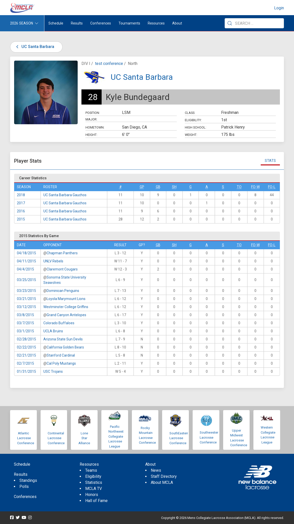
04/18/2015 (26, 253)
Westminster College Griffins (65, 307)
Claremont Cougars (62, 269)
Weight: (191, 135)
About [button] (177, 23)
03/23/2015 (26, 291)
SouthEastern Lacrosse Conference (179, 438)
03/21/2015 (26, 299)
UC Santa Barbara (34, 46)
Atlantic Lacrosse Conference (25, 438)
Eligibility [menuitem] (93, 476)
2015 (21, 219)
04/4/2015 (25, 269)
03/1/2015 (25, 331)
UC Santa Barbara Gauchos (64, 195)
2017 (21, 203)
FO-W (255, 187)
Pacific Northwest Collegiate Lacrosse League (116, 436)
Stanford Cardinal (61, 355)
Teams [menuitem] (91, 470)
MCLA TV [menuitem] (93, 488)
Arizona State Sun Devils (63, 339)
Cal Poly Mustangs (61, 363)
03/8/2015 (25, 315)
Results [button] (77, 23)
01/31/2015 (26, 371)
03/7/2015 (25, 323)
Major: (91, 119)
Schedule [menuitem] (55, 23)
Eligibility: (193, 120)
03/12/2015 (26, 307)
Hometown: (94, 127)
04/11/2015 (26, 261)
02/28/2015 (26, 339)
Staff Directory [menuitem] (164, 476)
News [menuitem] (156, 470)
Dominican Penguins (63, 291)
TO (239, 187)
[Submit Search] (230, 23)
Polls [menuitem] (24, 486)
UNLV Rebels (53, 261)
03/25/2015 (26, 280)
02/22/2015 (26, 347)
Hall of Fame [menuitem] (96, 500)
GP (142, 187)
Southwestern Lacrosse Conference (210, 437)
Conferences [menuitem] (25, 496)
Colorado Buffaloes (58, 323)
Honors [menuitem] (91, 494)
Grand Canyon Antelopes (66, 315)
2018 (21, 195)
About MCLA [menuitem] (162, 482)
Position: (92, 113)
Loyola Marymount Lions (66, 299)
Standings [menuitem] (28, 480)
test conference (109, 63)
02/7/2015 (25, 363)
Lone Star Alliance (84, 438)
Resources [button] (156, 23)
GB (158, 187)
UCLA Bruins (53, 331)
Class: (190, 113)
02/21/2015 (26, 355)
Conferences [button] (100, 23)
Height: (91, 135)
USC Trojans (53, 371)
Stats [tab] (270, 161)
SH (174, 187)
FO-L (271, 187)
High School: (195, 127)
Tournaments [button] (129, 23)
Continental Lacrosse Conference (56, 438)
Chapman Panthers (62, 253)
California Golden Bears (65, 347)
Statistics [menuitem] (93, 482)
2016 (21, 211)
